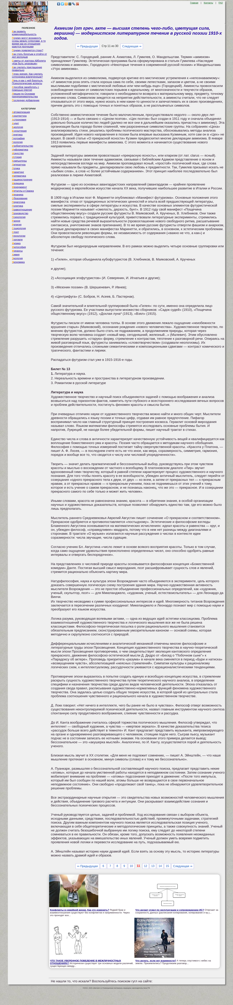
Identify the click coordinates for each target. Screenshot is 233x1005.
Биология (17, 127)
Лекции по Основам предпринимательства (25, 95)
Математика (19, 175)
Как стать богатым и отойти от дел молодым (29, 55)
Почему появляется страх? (27, 50)
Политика (17, 205)
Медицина (18, 183)
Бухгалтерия (19, 130)
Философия (19, 247)
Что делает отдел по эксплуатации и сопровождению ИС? (169, 910)
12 (145, 866)
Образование (20, 198)
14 (160, 866)
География (18, 138)
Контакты (208, 3)
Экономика (18, 262)
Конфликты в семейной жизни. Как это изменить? (79, 910)
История (17, 157)
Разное (16, 220)
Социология (19, 228)
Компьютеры (19, 160)
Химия (15, 254)
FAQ (221, 3)
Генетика (17, 134)
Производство (20, 213)
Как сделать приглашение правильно (27, 69)
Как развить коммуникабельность (24, 33)
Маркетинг (18, 172)
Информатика (20, 149)
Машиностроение (22, 179)
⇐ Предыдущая (87, 46)
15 (167, 866)
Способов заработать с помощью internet (25, 88)
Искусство (18, 153)
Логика (16, 168)
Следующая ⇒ (131, 46)
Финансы (17, 250)
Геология (17, 142)
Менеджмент (19, 187)
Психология (19, 217)
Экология (17, 258)
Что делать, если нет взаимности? (155, 960)
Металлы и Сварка (23, 190)
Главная (194, 3)
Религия (16, 224)
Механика (17, 194)
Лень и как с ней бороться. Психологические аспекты (27, 82)
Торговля (17, 239)
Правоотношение (22, 209)
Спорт (15, 232)
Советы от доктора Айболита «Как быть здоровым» (29, 62)
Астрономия (19, 119)
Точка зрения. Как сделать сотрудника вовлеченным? (27, 75)
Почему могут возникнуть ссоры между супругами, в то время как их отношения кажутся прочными (29, 42)
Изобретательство (22, 145)
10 (131, 866)
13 (153, 866)
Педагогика (18, 202)
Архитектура (19, 115)
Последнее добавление (25, 100)
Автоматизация (21, 112)
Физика (16, 243)
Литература (19, 164)
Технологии (18, 235)
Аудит (15, 123)
